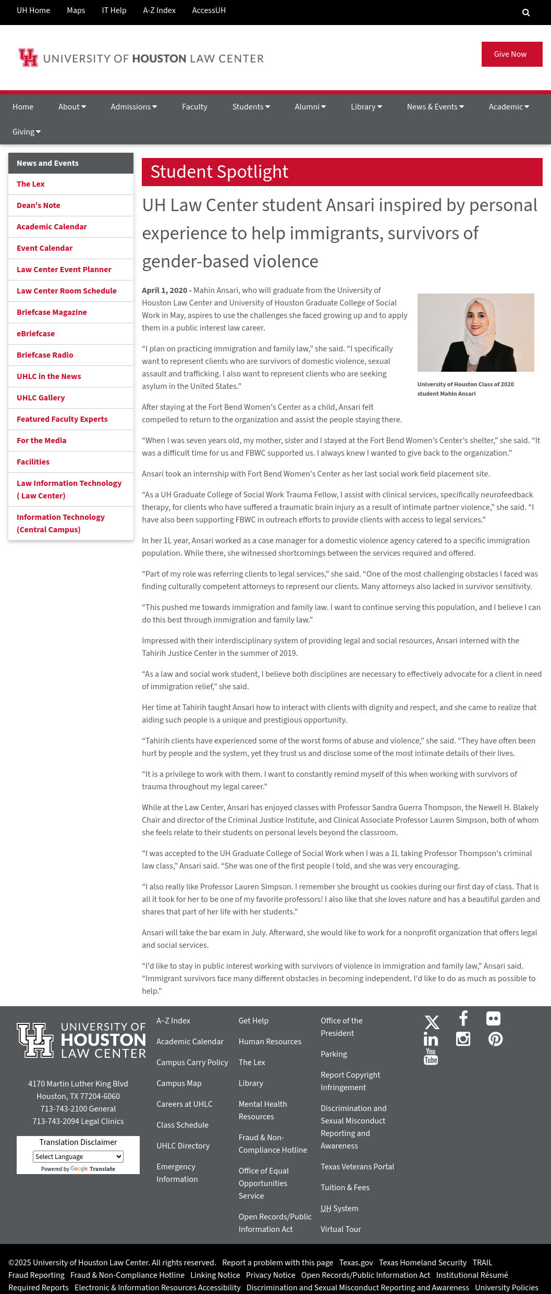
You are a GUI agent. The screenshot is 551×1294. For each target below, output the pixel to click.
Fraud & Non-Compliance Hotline (127, 1275)
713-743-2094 (56, 1121)
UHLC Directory (183, 1146)
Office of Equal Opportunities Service (264, 1183)
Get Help (254, 1021)
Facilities (33, 462)
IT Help (114, 10)
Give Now (512, 54)
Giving (27, 132)
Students (251, 107)
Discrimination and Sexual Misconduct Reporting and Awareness (358, 1287)
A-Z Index (159, 10)
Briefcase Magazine (52, 312)
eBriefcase (36, 333)
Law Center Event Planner (64, 269)
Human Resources (270, 1041)
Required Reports (38, 1287)
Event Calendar (44, 248)
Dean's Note (38, 205)
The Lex (31, 184)
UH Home (33, 10)
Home (23, 107)
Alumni (310, 107)
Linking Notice (215, 1275)
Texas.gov (356, 1262)
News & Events (435, 107)
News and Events (48, 163)
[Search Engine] (526, 12)
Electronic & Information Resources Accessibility (158, 1287)
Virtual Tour (341, 1229)
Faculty (194, 107)
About (72, 107)
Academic (509, 107)
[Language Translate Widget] (78, 1157)
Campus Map (179, 1083)
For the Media (42, 440)
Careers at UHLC (184, 1104)
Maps (76, 10)
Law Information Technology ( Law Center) (69, 490)
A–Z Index (173, 1021)
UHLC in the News (49, 376)
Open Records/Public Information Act (366, 1275)
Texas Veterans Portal (357, 1167)
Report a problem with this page (277, 1262)
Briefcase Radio (45, 355)
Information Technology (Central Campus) (61, 523)
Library (366, 107)
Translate (92, 1169)
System (340, 1208)
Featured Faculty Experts (62, 419)
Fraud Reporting (36, 1275)
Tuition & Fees (345, 1187)
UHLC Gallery (41, 398)
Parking (334, 1054)
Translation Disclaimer (78, 1142)
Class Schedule (182, 1125)
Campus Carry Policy (192, 1062)
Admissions (134, 107)
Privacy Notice (271, 1275)
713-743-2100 (64, 1109)
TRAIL (483, 1262)
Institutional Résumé (472, 1275)
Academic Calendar (52, 227)
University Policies (506, 1287)
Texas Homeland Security (423, 1262)
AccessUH (209, 10)
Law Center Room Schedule (67, 291)
